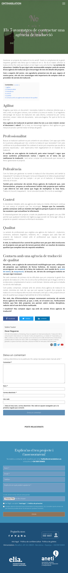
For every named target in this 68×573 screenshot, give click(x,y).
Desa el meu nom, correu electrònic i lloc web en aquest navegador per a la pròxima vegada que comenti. (31, 407)
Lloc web (6, 399)
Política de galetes (49, 541)
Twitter (26, 319)
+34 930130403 (38, 461)
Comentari (7, 362)
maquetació (19, 271)
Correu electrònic (10, 392)
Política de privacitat (35, 503)
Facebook (10, 319)
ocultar (17, 85)
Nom (5, 386)
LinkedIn (42, 319)
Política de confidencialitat (30, 541)
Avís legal (22, 503)
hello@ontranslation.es (51, 459)
